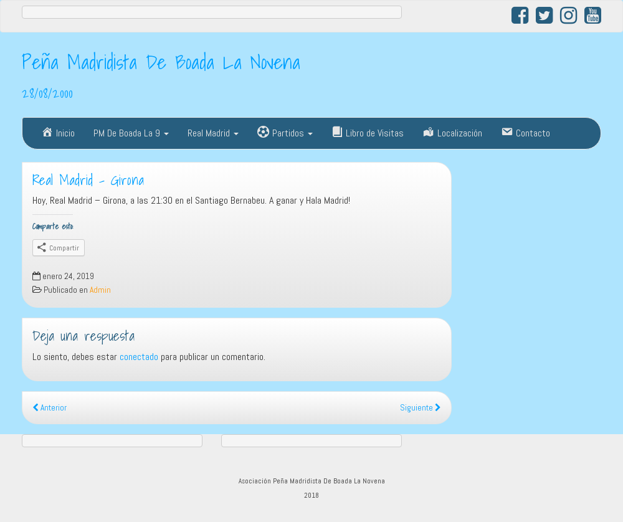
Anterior (49, 407)
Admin (100, 290)
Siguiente (420, 407)
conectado (139, 356)
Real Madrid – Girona (88, 180)
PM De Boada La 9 (131, 133)
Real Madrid (213, 133)
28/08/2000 (47, 93)
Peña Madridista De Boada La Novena (161, 61)
